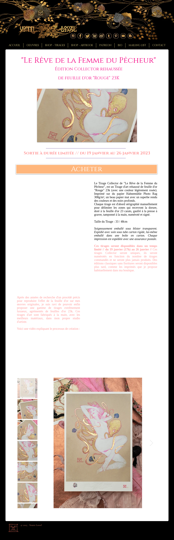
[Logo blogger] (130, 36)
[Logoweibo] (101, 36)
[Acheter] (86, 169)
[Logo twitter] (87, 36)
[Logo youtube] (123, 36)
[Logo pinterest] (116, 36)
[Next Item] (151, 443)
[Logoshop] (94, 36)
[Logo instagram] (73, 36)
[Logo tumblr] (109, 36)
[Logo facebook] (80, 36)
